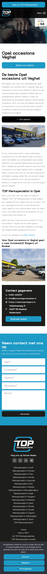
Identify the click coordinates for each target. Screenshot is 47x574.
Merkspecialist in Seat (23, 503)
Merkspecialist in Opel (23, 493)
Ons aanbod (24, 119)
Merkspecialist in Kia (23, 483)
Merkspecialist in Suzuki (23, 509)
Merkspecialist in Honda (23, 477)
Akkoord (25, 556)
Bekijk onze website (25, 65)
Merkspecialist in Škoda (23, 506)
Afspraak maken (19, 319)
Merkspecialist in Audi (23, 467)
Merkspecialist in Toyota (23, 513)
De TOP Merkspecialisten (23, 536)
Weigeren (25, 562)
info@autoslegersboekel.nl (21, 298)
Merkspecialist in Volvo (23, 519)
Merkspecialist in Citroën (23, 470)
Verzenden (25, 414)
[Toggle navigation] (44, 13)
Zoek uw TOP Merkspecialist (25, 4)
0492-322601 (29, 235)
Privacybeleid (25, 568)
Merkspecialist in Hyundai (23, 480)
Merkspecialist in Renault (23, 500)
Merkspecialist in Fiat (23, 474)
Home (23, 529)
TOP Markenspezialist (23, 522)
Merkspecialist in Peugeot (23, 496)
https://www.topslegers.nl (20, 302)
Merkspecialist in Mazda (23, 487)
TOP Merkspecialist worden (23, 539)
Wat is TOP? (23, 533)
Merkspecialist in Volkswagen (23, 516)
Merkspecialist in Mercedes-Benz (23, 490)
